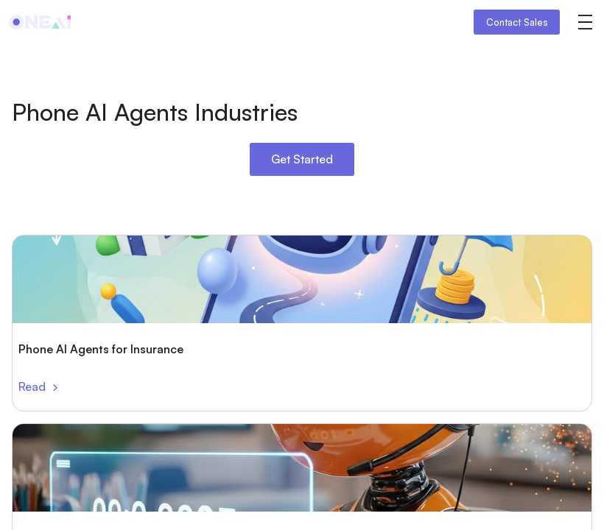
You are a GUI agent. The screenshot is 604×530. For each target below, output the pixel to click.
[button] (584, 22)
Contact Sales (517, 22)
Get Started (302, 159)
